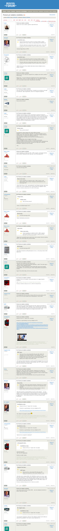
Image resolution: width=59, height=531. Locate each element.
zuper (5, 23)
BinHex (6, 99)
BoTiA (5, 166)
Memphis (6, 37)
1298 (14, 20)
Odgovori (52, 24)
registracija (30, 11)
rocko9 (5, 505)
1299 (17, 20)
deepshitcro (7, 277)
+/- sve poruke (37, 21)
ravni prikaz (44, 21)
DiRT (5, 304)
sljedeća (37, 20)
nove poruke (46, 11)
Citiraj (51, 26)
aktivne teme (35, 11)
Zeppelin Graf (7, 293)
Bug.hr (4, 11)
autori (51, 11)
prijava (25, 11)
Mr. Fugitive (6, 402)
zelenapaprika (7, 194)
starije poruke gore (52, 21)
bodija (5, 244)
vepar (5, 89)
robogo (6, 73)
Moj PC (5, 34)
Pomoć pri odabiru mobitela (23, 23)
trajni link (53, 34)
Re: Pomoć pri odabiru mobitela (24, 37)
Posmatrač (6, 54)
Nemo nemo (7, 151)
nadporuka (53, 51)
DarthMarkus (7, 316)
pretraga (54, 11)
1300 (20, 20)
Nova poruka (52, 14)
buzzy (5, 369)
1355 (29, 20)
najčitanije (41, 11)
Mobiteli (13, 11)
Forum (8, 11)
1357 (34, 20)
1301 (22, 20)
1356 (32, 20)
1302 (25, 20)
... (12, 20)
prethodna (5, 20)
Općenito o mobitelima (21, 11)
